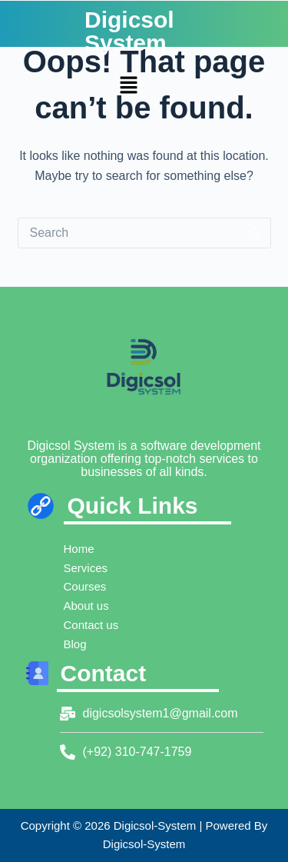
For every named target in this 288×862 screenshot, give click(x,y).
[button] (128, 87)
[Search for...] (129, 233)
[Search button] (255, 233)
